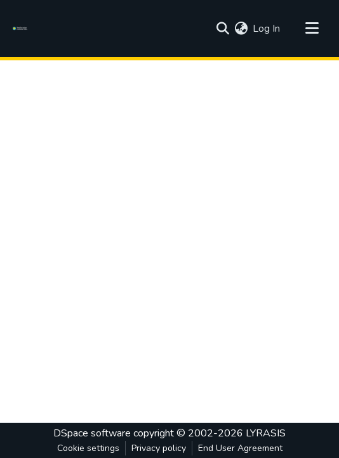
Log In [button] (267, 29)
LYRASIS (266, 433)
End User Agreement (240, 448)
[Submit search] (222, 28)
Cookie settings (88, 448)
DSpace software (92, 433)
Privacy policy (158, 448)
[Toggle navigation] (311, 29)
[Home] (22, 28)
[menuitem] (241, 28)
